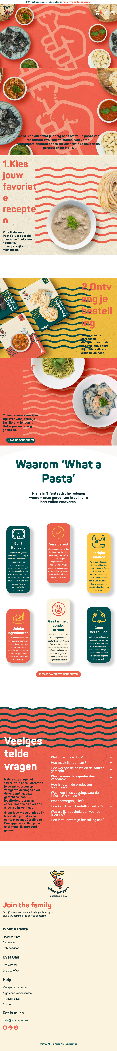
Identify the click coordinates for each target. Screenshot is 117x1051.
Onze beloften (11, 970)
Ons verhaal (10, 965)
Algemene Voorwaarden (17, 993)
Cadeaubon (9, 942)
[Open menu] (112, 13)
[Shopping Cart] (98, 12)
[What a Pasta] (7, 12)
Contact (8, 1004)
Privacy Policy (11, 998)
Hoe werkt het (11, 937)
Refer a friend (11, 948)
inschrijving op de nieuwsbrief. (77, 2)
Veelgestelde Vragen (15, 987)
